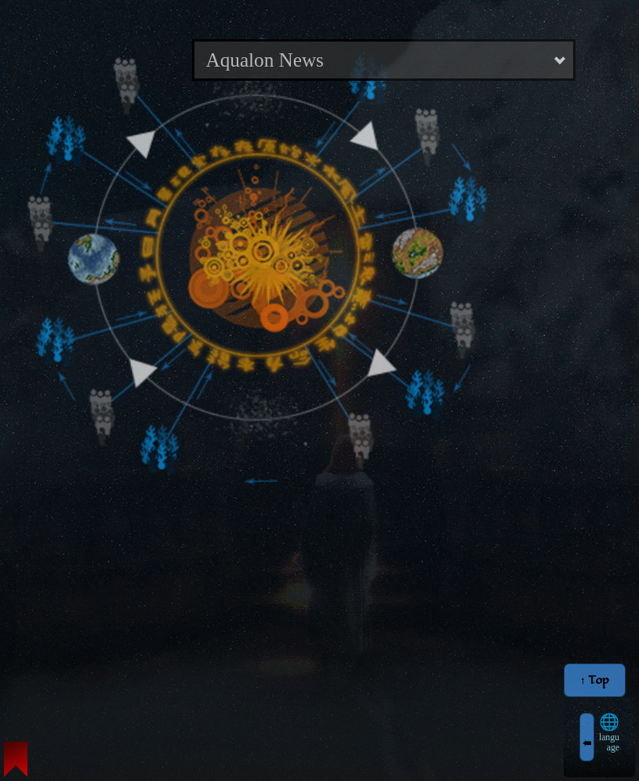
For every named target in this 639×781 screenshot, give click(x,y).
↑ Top (594, 680)
